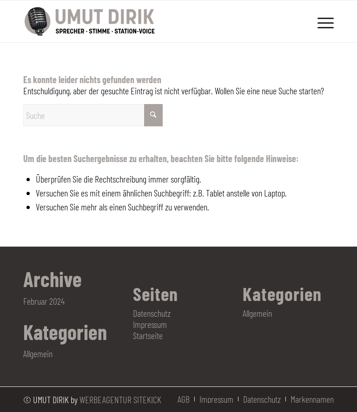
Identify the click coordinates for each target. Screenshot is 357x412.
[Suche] (93, 115)
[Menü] (321, 21)
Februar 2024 (44, 301)
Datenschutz (152, 313)
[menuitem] (321, 21)
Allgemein (38, 353)
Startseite (148, 335)
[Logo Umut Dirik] (90, 21)
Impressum (150, 324)
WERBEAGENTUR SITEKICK (120, 399)
